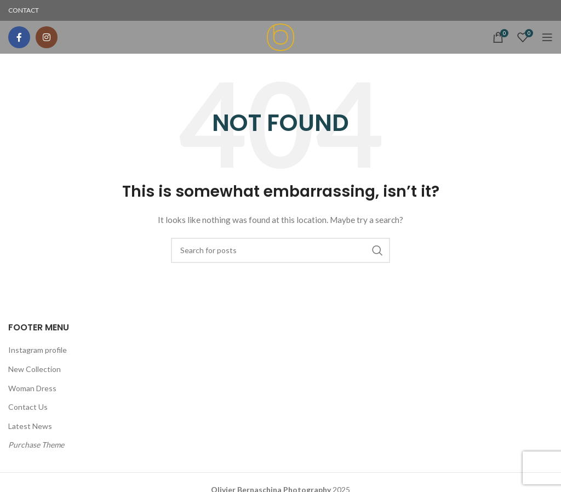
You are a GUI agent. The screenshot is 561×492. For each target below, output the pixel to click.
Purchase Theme (36, 444)
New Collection (34, 369)
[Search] (280, 250)
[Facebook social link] (19, 37)
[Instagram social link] (47, 37)
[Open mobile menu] (547, 37)
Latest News (30, 426)
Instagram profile (37, 349)
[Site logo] (280, 36)
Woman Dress (32, 388)
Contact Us (28, 406)
